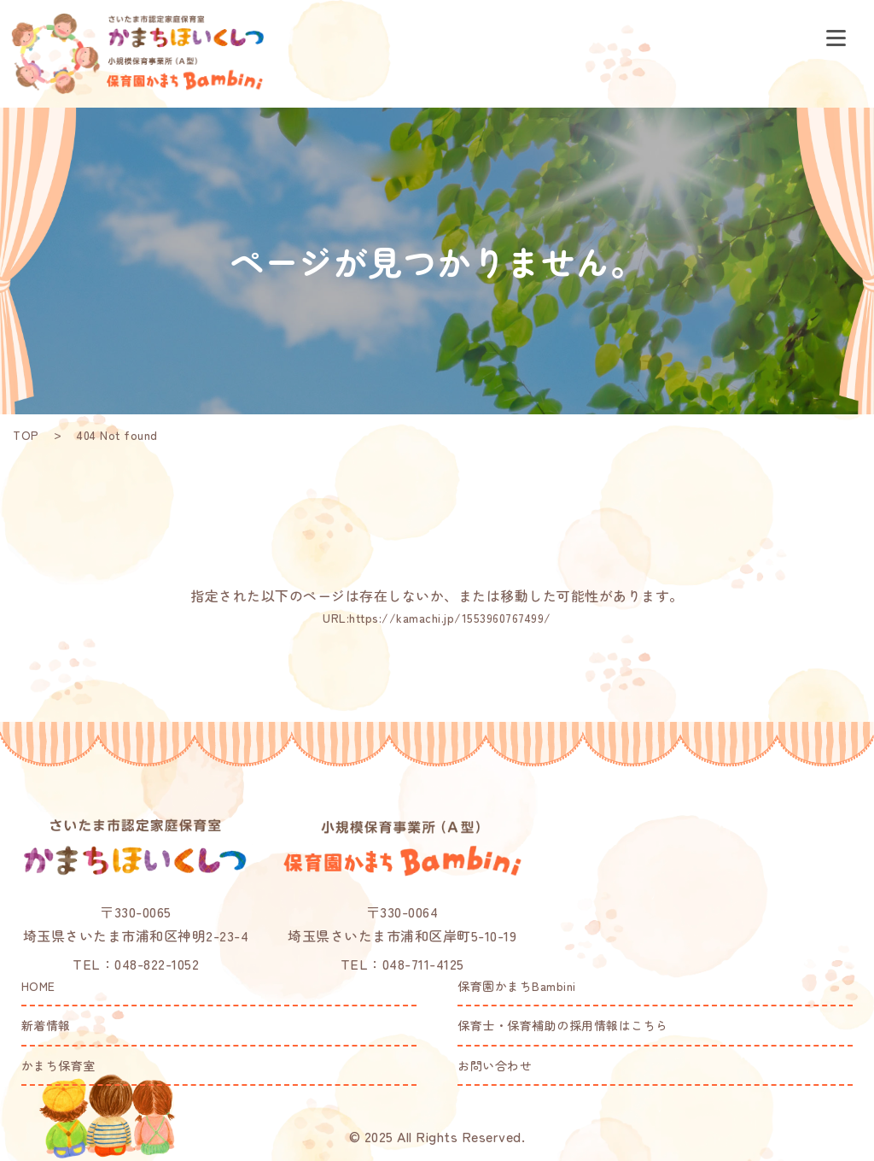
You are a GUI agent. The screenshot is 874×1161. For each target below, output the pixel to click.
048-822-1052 (156, 963)
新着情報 (46, 1025)
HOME (38, 985)
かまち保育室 (58, 1065)
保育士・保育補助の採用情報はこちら (562, 1025)
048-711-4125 (423, 963)
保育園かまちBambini (516, 985)
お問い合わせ (494, 1065)
